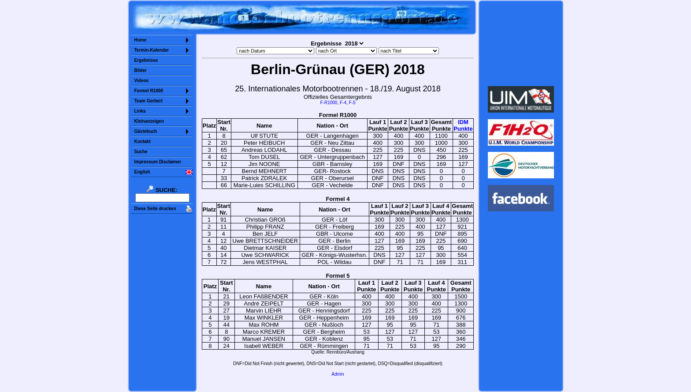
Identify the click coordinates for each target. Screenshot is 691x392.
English (142, 172)
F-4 (343, 102)
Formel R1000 (148, 90)
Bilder (140, 70)
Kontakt (142, 141)
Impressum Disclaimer (158, 161)
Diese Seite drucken (155, 208)
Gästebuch (145, 131)
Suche (141, 151)
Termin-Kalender (151, 50)
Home (140, 40)
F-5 (352, 102)
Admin (337, 374)
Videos (141, 80)
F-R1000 (328, 102)
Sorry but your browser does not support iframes (521, 43)
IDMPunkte (462, 125)
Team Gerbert (148, 100)
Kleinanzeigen (149, 121)
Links (140, 111)
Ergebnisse (146, 60)
